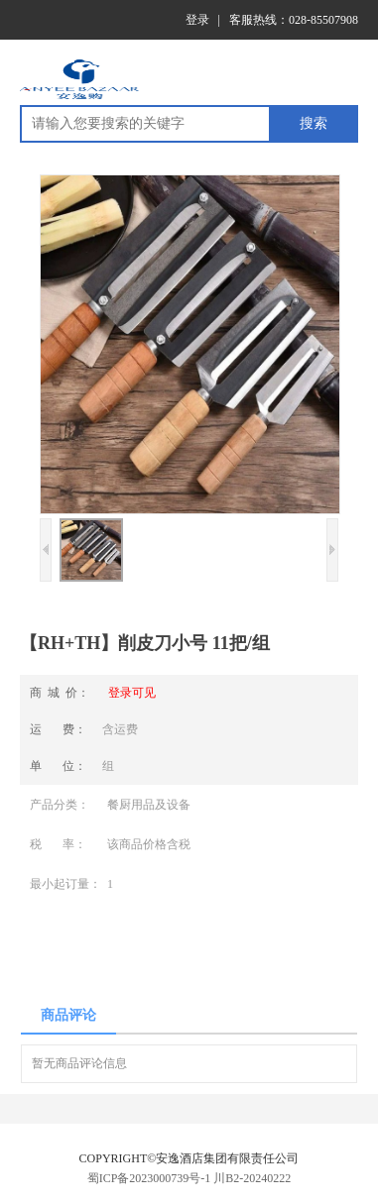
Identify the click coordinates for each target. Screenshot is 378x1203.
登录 (197, 20)
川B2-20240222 (252, 1178)
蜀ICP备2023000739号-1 (149, 1178)
